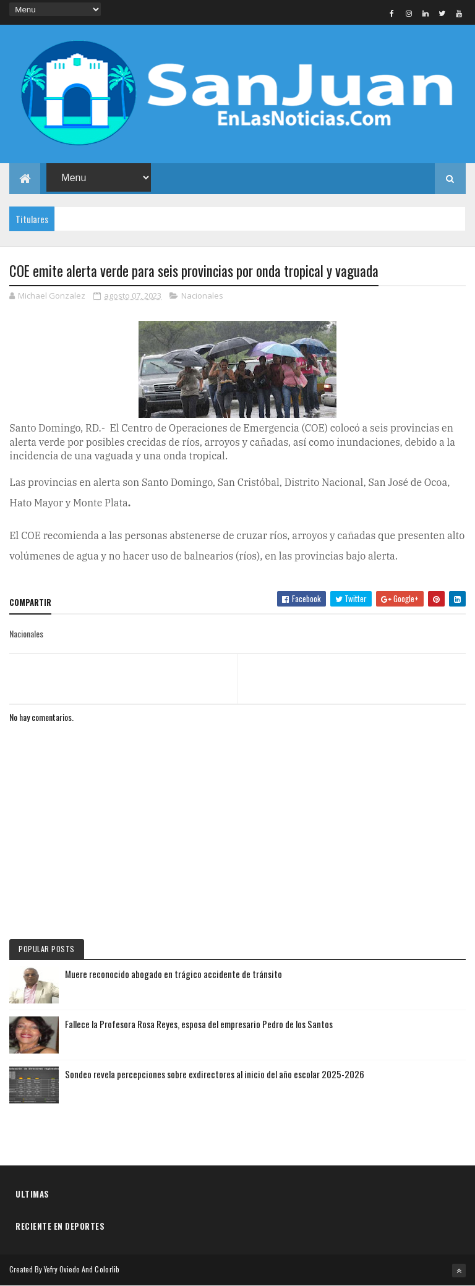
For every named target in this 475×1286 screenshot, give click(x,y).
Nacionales (202, 295)
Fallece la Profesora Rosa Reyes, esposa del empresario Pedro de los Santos (199, 1024)
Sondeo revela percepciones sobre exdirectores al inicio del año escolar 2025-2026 (214, 1074)
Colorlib (107, 1269)
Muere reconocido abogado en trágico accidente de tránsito (173, 974)
